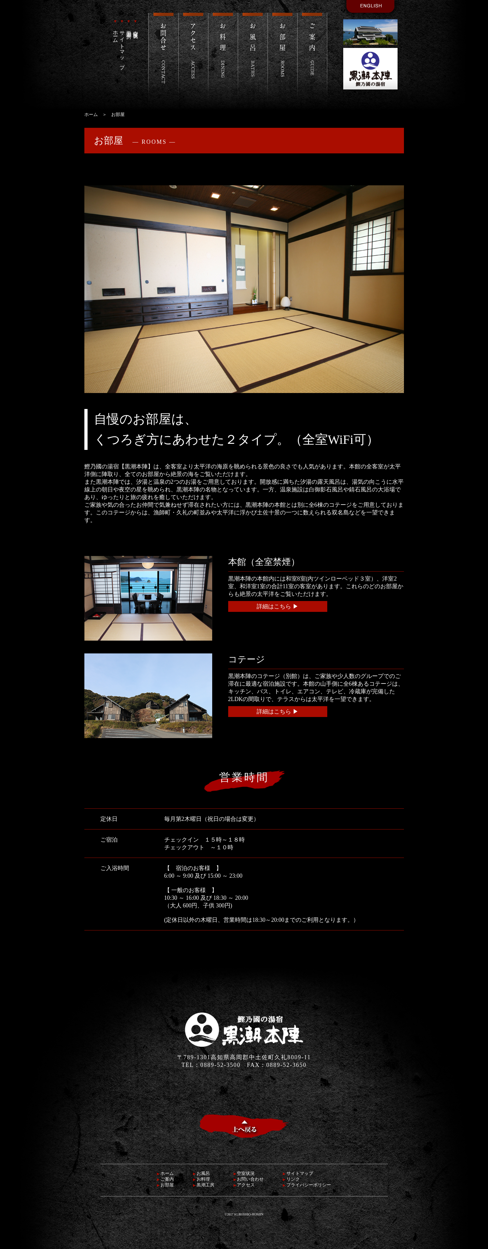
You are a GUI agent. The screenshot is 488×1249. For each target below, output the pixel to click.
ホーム (115, 30)
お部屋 (165, 1185)
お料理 (201, 1179)
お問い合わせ (249, 1179)
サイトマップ (122, 43)
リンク (291, 1179)
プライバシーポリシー (307, 1185)
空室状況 (135, 25)
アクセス (244, 1185)
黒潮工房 (129, 25)
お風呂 (201, 1173)
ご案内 (165, 1179)
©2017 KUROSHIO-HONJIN (244, 1214)
